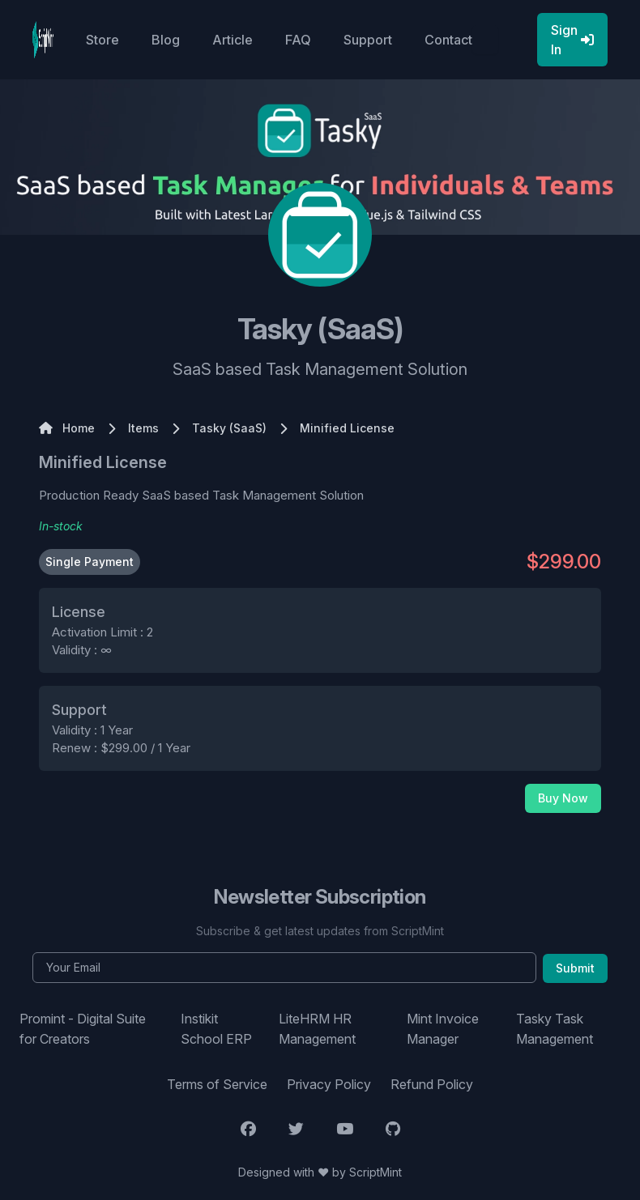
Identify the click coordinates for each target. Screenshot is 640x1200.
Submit (575, 968)
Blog (165, 40)
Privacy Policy (329, 1084)
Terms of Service (217, 1084)
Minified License (103, 462)
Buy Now (563, 798)
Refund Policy (431, 1084)
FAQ (298, 40)
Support (367, 40)
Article (232, 40)
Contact (448, 40)
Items (143, 428)
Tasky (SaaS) (229, 428)
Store (102, 40)
